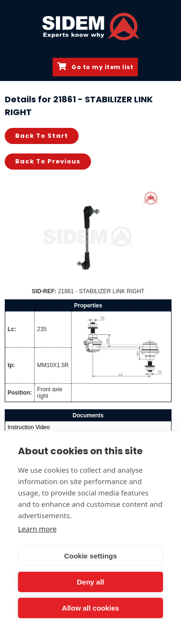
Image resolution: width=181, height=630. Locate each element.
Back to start (41, 135)
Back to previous (48, 161)
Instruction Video (29, 427)
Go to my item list (95, 67)
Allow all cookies (90, 608)
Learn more (37, 528)
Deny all (90, 582)
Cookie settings (90, 556)
